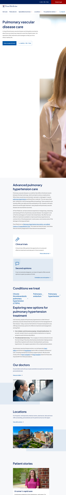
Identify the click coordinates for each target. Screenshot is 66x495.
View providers (18, 375)
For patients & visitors (50, 12)
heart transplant (25, 354)
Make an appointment (9, 43)
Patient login (58, 2)
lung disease (28, 350)
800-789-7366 (44, 2)
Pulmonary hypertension (54, 295)
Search (62, 12)
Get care (5, 11)
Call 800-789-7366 (25, 43)
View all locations (18, 422)
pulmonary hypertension (19, 199)
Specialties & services (25, 12)
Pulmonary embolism (38, 295)
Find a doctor (13, 11)
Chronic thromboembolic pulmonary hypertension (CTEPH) (20, 298)
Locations (38, 12)
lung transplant (37, 354)
